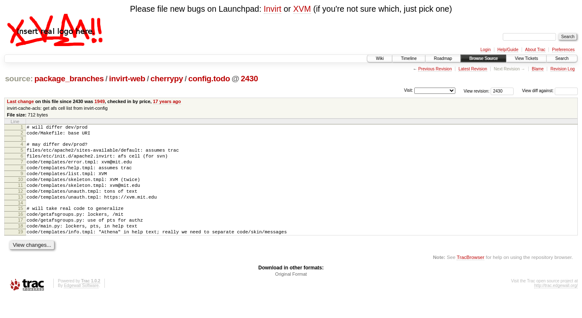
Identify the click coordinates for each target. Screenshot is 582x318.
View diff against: (550, 90)
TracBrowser (470, 278)
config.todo (209, 78)
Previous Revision (435, 69)
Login (486, 49)
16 (20, 230)
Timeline (408, 58)
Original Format (291, 295)
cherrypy (167, 78)
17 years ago (167, 101)
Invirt (272, 8)
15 (20, 223)
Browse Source (483, 58)
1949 (99, 101)
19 (20, 251)
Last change (20, 101)
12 (20, 203)
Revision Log (563, 69)
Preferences (563, 49)
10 (20, 189)
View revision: (477, 90)
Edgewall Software (81, 307)
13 (20, 210)
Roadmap (443, 58)
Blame (537, 69)
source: (19, 78)
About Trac (535, 49)
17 (20, 237)
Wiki (380, 58)
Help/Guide (507, 49)
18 (20, 244)
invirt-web (127, 78)
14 (20, 217)
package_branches (69, 78)
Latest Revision (472, 69)
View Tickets (526, 58)
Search (562, 58)
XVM (302, 8)
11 (20, 196)
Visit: (408, 90)
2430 (249, 78)
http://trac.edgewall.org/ (556, 307)
